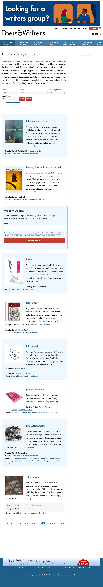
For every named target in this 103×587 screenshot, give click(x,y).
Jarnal (29, 259)
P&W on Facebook (93, 34)
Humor (34, 412)
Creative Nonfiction (30, 153)
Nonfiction (27, 461)
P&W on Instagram (100, 34)
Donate (58, 29)
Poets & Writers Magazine (86, 43)
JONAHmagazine (35, 425)
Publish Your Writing (7, 43)
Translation (43, 199)
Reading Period (55, 89)
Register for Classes (53, 43)
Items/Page (6, 96)
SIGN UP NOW (34, 241)
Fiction (19, 153)
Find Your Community (38, 43)
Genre (4, 89)
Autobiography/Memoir (24, 458)
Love (7, 461)
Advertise (36, 568)
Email (6, 223)
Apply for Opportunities (69, 43)
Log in (84, 29)
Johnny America (35, 389)
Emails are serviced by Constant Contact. (44, 235)
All (64, 523)
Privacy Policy (88, 568)
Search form (100, 28)
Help (60, 568)
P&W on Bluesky (96, 34)
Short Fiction (55, 412)
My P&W (77, 29)
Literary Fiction (43, 412)
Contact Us (77, 568)
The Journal (33, 476)
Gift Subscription (25, 568)
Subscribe (93, 29)
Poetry (13, 153)
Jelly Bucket (32, 302)
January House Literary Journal (43, 167)
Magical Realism (16, 461)
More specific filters (13, 101)
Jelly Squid (32, 346)
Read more (30, 145)
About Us (67, 568)
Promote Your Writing (23, 43)
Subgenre (23, 89)
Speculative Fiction (55, 461)
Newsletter (67, 29)
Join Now (99, 43)
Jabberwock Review (37, 121)
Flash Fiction (26, 412)
